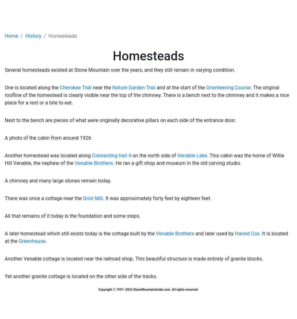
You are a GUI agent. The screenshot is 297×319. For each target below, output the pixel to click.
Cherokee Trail (75, 88)
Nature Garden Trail (133, 88)
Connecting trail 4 (111, 156)
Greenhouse (32, 241)
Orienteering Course (228, 88)
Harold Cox (247, 234)
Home (11, 36)
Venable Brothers (94, 163)
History (33, 36)
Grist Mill (93, 198)
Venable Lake (192, 156)
